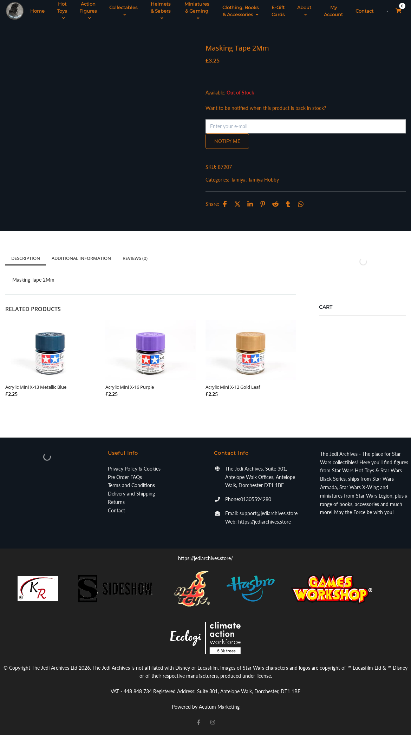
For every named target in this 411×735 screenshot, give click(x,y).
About (304, 11)
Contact (364, 11)
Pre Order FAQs (125, 477)
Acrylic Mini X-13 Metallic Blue (35, 387)
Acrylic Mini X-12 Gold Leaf (232, 387)
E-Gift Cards (278, 11)
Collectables (123, 11)
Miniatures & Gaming (196, 11)
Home (37, 11)
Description (25, 258)
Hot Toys (62, 11)
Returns (116, 502)
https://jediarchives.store (264, 522)
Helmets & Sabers (160, 11)
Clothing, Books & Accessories (240, 11)
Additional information (81, 258)
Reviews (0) (135, 258)
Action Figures (88, 11)
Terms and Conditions (131, 485)
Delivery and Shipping (131, 494)
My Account (333, 11)
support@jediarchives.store (269, 513)
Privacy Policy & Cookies (134, 469)
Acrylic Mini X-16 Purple (129, 387)
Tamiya (238, 180)
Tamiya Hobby (263, 180)
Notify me (227, 141)
